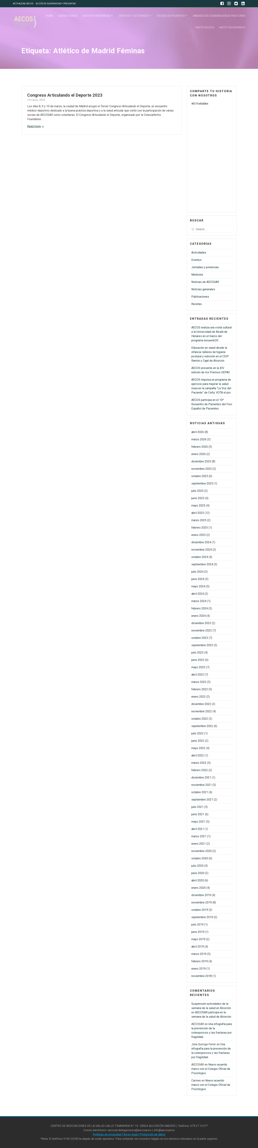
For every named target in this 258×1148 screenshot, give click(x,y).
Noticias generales (203, 289)
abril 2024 (197, 593)
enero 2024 (198, 615)
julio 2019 (197, 924)
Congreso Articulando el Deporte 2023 (64, 95)
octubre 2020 (199, 858)
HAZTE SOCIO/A (204, 27)
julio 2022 (197, 733)
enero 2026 (198, 454)
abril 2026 (197, 432)
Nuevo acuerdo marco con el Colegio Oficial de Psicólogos (210, 1069)
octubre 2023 (199, 638)
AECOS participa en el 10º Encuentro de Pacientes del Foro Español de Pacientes (211, 404)
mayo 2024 (198, 586)
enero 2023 (198, 696)
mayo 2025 (198, 505)
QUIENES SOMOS (68, 15)
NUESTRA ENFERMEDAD (97, 15)
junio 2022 (197, 740)
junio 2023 (197, 660)
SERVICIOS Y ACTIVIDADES (134, 15)
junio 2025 (197, 498)
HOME (49, 15)
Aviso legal (130, 1134)
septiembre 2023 (202, 645)
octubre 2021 (199, 792)
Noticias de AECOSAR (205, 282)
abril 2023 (197, 674)
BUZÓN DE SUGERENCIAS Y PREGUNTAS (56, 3)
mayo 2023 (198, 667)
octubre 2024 (199, 557)
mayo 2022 (198, 748)
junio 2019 (197, 932)
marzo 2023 (198, 682)
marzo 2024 (198, 601)
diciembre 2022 (201, 704)
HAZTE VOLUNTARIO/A (232, 27)
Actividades (198, 252)
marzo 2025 (198, 520)
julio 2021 (197, 807)
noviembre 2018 (201, 976)
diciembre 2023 (201, 623)
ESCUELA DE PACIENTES (171, 15)
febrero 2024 (199, 608)
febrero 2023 (199, 689)
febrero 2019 (199, 961)
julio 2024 (197, 571)
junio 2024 (197, 579)
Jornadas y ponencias (205, 267)
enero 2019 (198, 968)
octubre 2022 (199, 718)
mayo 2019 (198, 939)
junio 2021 (197, 814)
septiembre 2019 (202, 917)
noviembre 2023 (201, 630)
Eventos (196, 260)
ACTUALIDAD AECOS (23, 3)
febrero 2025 (199, 527)
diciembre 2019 (201, 895)
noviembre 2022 (201, 711)
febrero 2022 (199, 770)
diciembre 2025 (201, 461)
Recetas (196, 304)
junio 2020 (197, 873)
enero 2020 (198, 887)
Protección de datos (152, 1134)
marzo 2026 (198, 439)
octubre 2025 (199, 476)
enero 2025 (198, 535)
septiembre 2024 (202, 564)
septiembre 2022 (202, 726)
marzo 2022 (198, 762)
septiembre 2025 (202, 483)
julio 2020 (197, 865)
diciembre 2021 (201, 777)
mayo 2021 (198, 821)
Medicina (197, 274)
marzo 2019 (198, 954)
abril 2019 (197, 946)
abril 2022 (197, 755)
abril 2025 (197, 513)
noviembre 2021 (201, 785)
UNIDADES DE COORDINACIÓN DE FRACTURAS (219, 15)
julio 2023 (197, 652)
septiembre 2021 (202, 799)
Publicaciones (200, 296)
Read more (34, 126)
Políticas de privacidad (107, 1134)
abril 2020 (197, 880)
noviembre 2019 (201, 902)
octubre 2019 (199, 910)
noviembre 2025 (201, 468)
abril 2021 (197, 829)
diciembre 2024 (201, 542)
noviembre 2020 (201, 851)
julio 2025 (197, 491)
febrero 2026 (199, 446)
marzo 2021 (198, 836)
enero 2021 (198, 843)
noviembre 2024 (201, 549)
